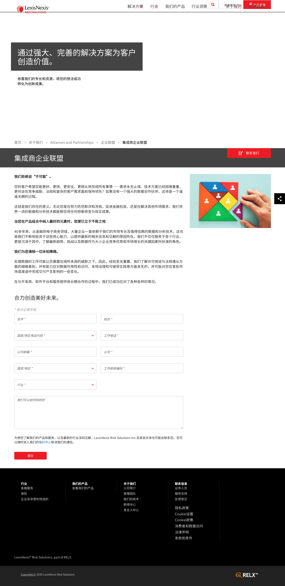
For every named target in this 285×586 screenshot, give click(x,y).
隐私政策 (181, 508)
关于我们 (231, 21)
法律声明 (181, 530)
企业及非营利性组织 (34, 499)
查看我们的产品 (83, 488)
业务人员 (181, 488)
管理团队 (130, 493)
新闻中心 (130, 504)
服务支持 (181, 493)
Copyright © (28, 571)
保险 (24, 493)
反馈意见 (181, 499)
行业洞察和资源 (202, 21)
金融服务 (27, 488)
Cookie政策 (183, 519)
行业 (148, 21)
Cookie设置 (183, 513)
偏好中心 (45, 442)
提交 (30, 456)
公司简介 (130, 488)
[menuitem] (128, 21)
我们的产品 (172, 21)
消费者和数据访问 (187, 524)
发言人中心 (131, 510)
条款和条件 (182, 535)
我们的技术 (131, 499)
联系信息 (256, 21)
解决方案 (127, 21)
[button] (55, 335)
